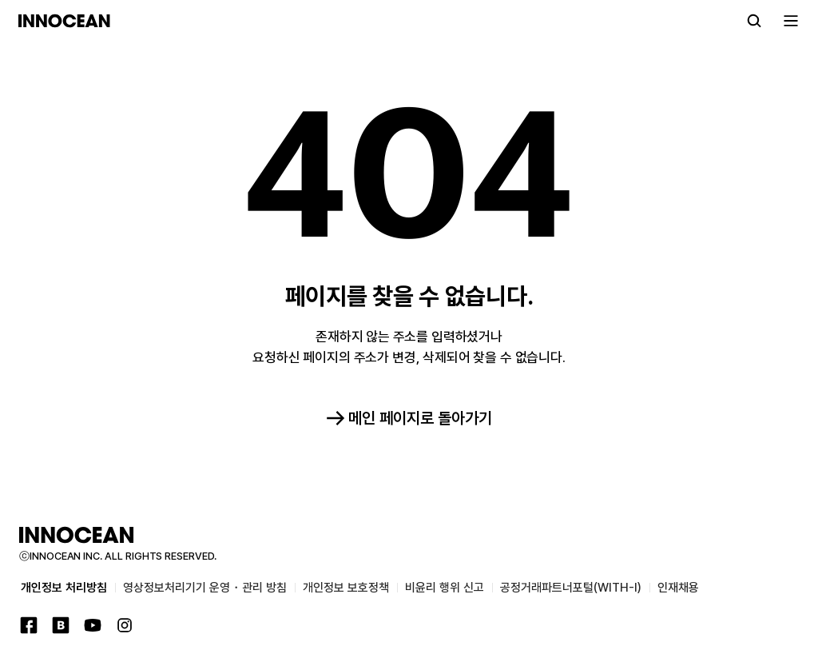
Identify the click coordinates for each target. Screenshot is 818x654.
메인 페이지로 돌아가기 (409, 418)
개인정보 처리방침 (64, 587)
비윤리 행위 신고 (444, 587)
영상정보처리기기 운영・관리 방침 (205, 587)
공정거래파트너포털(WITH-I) (570, 587)
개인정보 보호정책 (346, 587)
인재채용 (678, 587)
